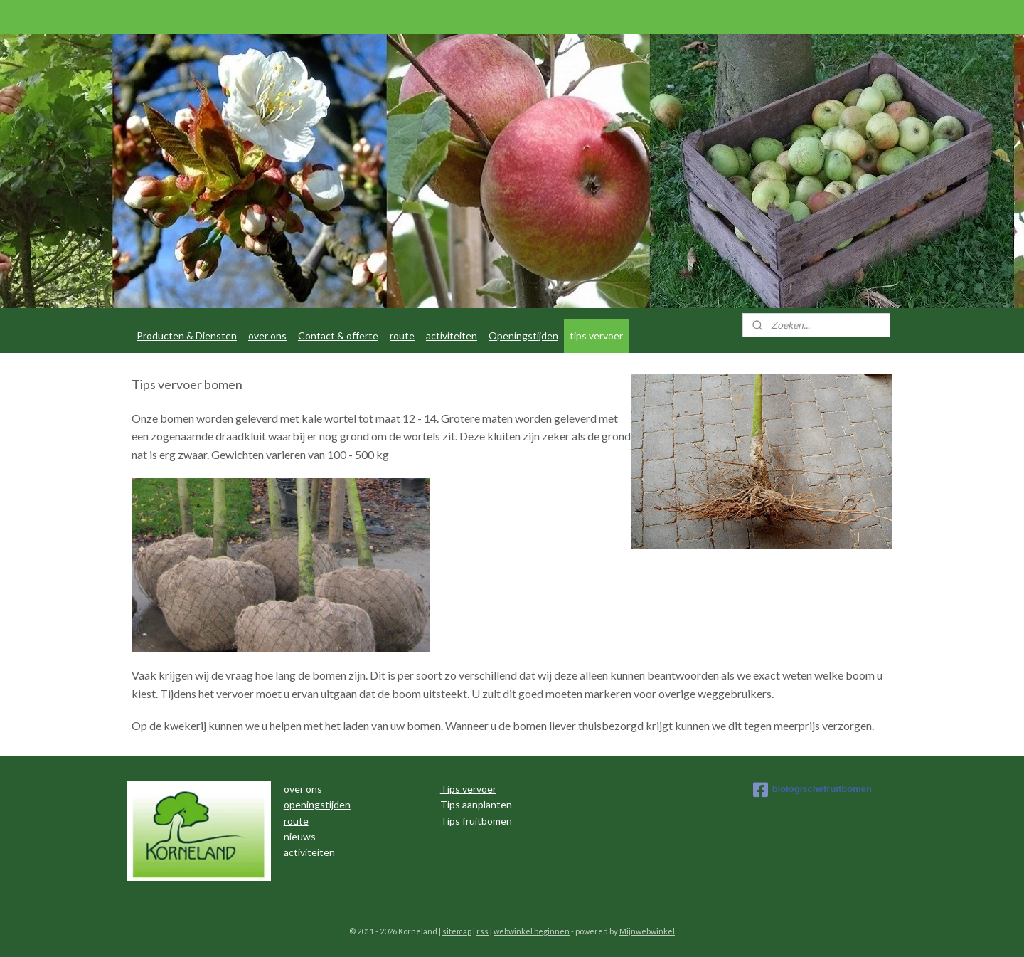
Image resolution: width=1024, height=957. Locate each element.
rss (482, 931)
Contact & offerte (338, 335)
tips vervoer (596, 335)
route (402, 335)
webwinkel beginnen (532, 931)
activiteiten (451, 335)
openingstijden (317, 804)
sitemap (456, 931)
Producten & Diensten (187, 335)
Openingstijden (523, 335)
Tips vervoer (468, 789)
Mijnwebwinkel (647, 931)
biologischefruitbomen (812, 789)
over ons (267, 335)
